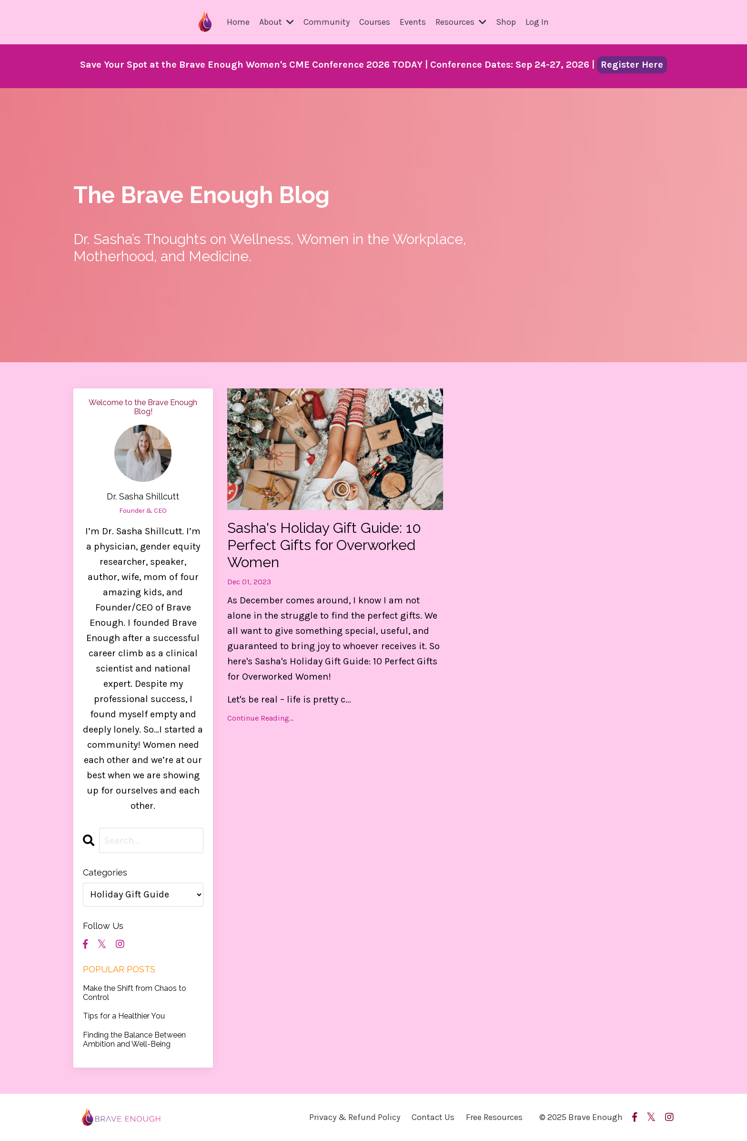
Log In (537, 22)
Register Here (632, 64)
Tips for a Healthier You (124, 1015)
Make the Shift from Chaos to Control (134, 993)
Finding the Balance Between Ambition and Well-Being (134, 1039)
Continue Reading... (260, 718)
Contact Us (433, 1117)
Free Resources (494, 1117)
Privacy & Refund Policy (354, 1117)
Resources (460, 22)
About (276, 22)
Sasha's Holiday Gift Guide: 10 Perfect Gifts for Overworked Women (324, 545)
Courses (374, 22)
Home (238, 22)
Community (326, 22)
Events (413, 22)
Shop (506, 22)
